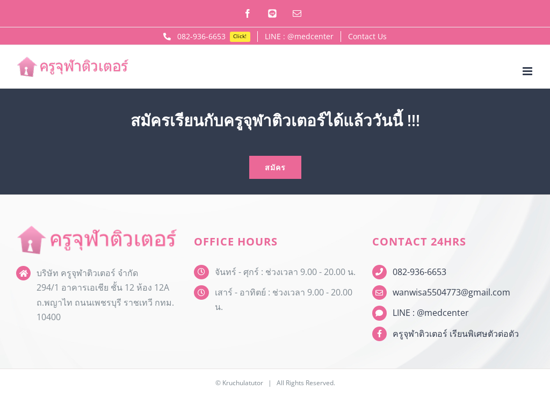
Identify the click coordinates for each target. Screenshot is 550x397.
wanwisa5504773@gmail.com (451, 292)
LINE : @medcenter (431, 313)
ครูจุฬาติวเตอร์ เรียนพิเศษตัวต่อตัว (456, 334)
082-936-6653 (419, 272)
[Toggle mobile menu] (528, 71)
